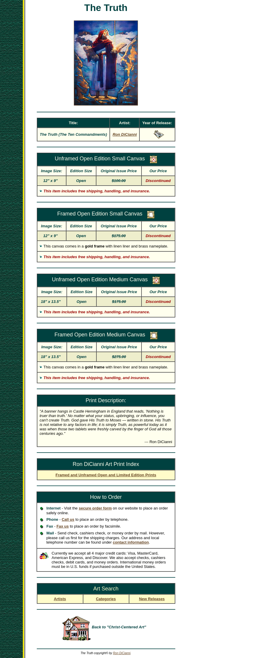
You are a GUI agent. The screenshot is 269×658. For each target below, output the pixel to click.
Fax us (63, 526)
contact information (131, 542)
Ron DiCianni (121, 653)
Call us (68, 519)
